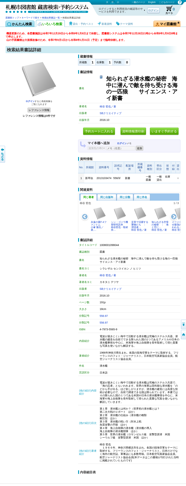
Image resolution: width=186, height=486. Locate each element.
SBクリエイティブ (110, 113)
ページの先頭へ (183, 324)
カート (168, 10)
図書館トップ (12, 17)
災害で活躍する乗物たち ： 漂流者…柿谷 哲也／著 (139, 219)
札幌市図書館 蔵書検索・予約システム (44, 8)
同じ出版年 (106, 197)
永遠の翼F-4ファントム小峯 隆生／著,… (99, 219)
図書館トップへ (183, 334)
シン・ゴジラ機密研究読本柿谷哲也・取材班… (119, 219)
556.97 (104, 315)
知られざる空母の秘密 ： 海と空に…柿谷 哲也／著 (160, 219)
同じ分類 (125, 197)
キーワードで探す (30, 17)
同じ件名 (142, 197)
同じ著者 (88, 197)
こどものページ (166, 2)
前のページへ (3, 154)
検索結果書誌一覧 (51, 17)
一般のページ (138, 2)
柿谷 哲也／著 (108, 106)
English (151, 2)
